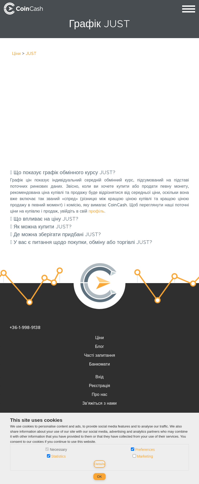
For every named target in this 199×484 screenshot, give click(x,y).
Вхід (99, 377)
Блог (99, 347)
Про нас (99, 394)
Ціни (16, 54)
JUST (31, 54)
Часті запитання (99, 355)
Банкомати (99, 364)
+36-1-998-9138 (25, 328)
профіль (96, 211)
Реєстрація (99, 386)
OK (99, 477)
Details (99, 464)
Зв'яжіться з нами (99, 403)
